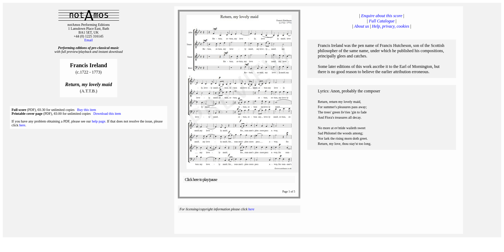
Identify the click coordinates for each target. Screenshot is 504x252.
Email (88, 40)
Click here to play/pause (201, 179)
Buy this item (86, 110)
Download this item (107, 113)
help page (98, 121)
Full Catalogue (381, 21)
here (22, 125)
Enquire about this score (381, 15)
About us (361, 26)
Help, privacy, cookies (391, 26)
